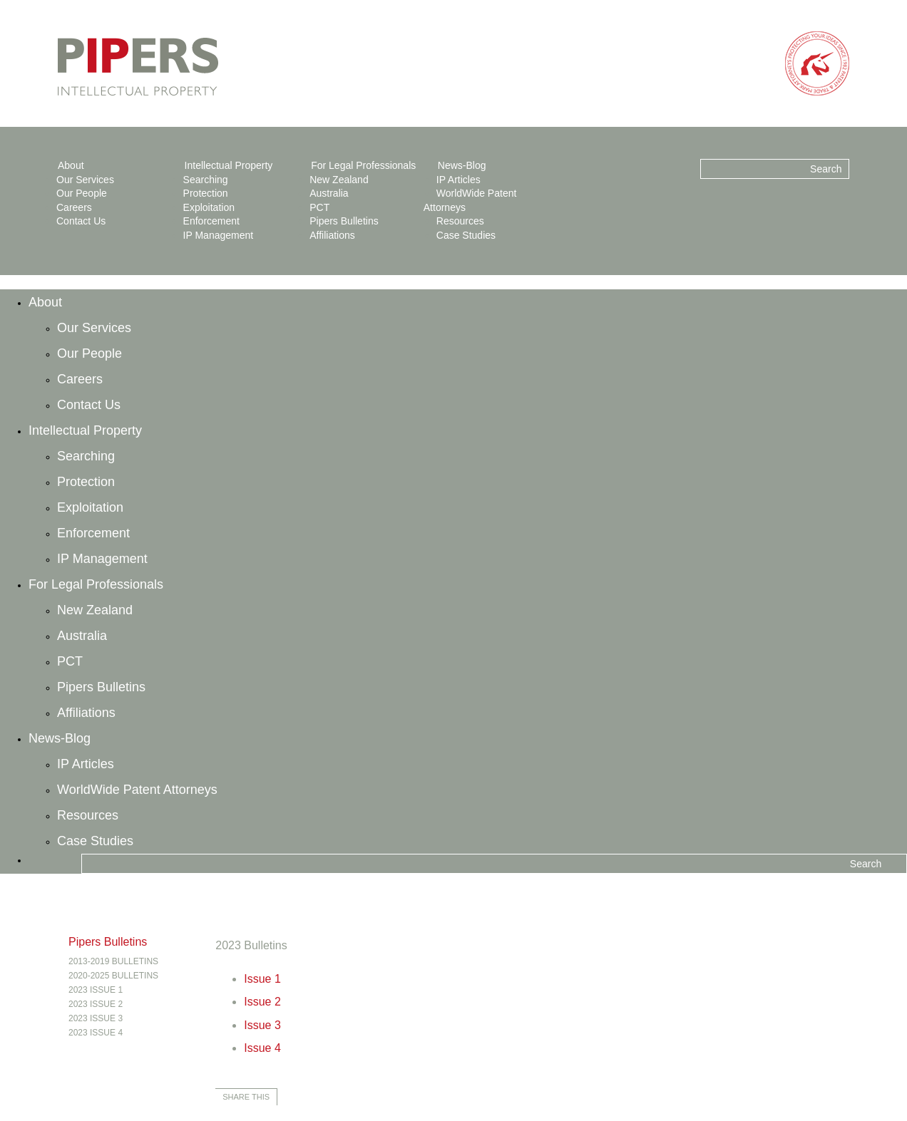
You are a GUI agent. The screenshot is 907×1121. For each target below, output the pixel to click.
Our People (81, 193)
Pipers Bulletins (344, 221)
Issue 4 (262, 1048)
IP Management (218, 235)
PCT (319, 207)
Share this (246, 1096)
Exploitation (209, 207)
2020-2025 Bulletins (113, 976)
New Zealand (339, 179)
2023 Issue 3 (95, 1018)
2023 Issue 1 (95, 990)
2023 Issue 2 (95, 1004)
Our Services (85, 179)
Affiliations (332, 235)
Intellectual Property (229, 165)
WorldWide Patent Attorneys (137, 789)
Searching (205, 179)
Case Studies (466, 235)
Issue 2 (262, 1002)
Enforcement (211, 221)
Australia (328, 193)
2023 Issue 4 (95, 1033)
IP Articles (458, 179)
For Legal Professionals (363, 165)
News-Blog (462, 165)
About (71, 165)
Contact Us (81, 221)
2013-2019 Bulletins (113, 961)
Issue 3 (262, 1025)
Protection (205, 193)
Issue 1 (262, 979)
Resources (460, 221)
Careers (74, 207)
